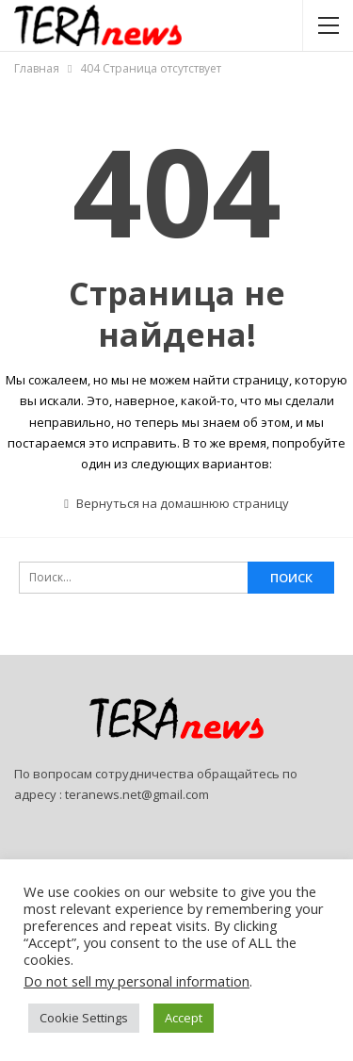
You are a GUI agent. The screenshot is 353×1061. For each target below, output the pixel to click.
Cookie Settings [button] (84, 1017)
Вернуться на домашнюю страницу (176, 503)
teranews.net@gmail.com (137, 794)
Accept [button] (183, 1017)
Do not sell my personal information (136, 980)
